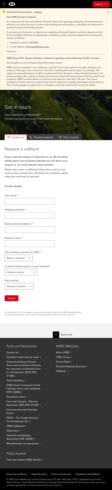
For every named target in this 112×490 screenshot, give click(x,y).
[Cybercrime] (25, 430)
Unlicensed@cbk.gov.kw (37, 46)
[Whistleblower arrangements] (25, 443)
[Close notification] (108, 12)
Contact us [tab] (16, 137)
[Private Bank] (75, 361)
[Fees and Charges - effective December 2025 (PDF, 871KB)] (25, 403)
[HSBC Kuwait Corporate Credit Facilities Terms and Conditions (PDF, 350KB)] (25, 388)
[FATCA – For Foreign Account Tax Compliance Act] (25, 419)
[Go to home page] (12, 4)
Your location (12, 280)
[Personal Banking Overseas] (75, 366)
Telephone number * (16, 209)
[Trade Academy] (25, 380)
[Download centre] (25, 396)
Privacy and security (61, 474)
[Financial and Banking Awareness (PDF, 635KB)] (25, 437)
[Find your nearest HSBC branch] (25, 459)
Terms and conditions (16, 474)
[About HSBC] (75, 352)
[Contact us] (25, 352)
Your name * (11, 195)
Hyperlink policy (39, 474)
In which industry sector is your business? (27, 266)
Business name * (14, 237)
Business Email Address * (19, 223)
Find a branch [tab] (68, 137)
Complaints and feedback (87, 474)
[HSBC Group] (75, 357)
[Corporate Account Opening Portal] (25, 411)
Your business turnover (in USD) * (23, 252)
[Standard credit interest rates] (25, 357)
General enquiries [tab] (41, 137)
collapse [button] (38, 12)
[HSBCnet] (75, 371)
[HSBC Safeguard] (25, 426)
